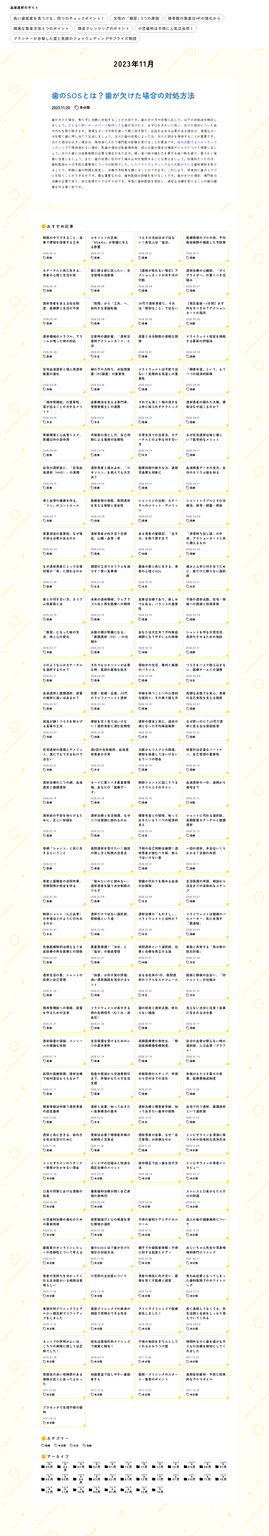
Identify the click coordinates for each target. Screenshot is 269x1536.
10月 (176, 1465)
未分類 (62, 1445)
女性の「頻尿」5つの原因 (136, 18)
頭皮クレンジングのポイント (103, 28)
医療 (47, 1445)
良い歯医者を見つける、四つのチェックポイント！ (59, 18)
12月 (129, 1465)
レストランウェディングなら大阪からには (162, 164)
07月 (224, 1465)
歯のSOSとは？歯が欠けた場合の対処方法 (123, 95)
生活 (76, 1445)
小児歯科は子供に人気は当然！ (166, 28)
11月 (145, 1465)
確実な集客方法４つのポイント (41, 28)
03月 (81, 1465)
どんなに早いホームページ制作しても (96, 125)
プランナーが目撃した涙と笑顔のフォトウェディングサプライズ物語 (75, 38)
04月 (65, 1467)
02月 (97, 1465)
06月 (50, 1477)
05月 (50, 1465)
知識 (89, 1445)
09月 (192, 1465)
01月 (113, 1465)
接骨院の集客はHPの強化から (194, 18)
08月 (208, 1465)
